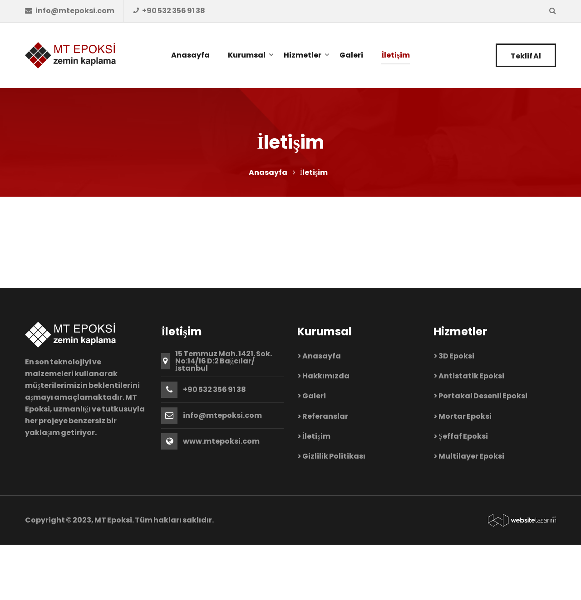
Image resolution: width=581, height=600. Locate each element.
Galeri (314, 396)
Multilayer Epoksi (471, 456)
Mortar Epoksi (465, 416)
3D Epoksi (456, 356)
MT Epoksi (113, 520)
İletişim (316, 436)
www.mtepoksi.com (221, 441)
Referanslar (325, 416)
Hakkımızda (326, 376)
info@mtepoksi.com (222, 415)
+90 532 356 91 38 (214, 389)
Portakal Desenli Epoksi (482, 396)
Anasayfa (268, 172)
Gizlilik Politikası (333, 456)
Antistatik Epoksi (471, 376)
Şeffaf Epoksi (463, 436)
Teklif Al (526, 56)
